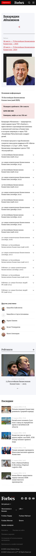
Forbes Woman (7, 520)
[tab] (17, 388)
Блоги (21, 520)
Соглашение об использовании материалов (11, 539)
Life (20, 509)
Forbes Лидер (6, 516)
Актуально (5, 504)
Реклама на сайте (18, 530)
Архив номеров (7, 525)
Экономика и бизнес (6, 510)
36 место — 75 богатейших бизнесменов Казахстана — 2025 (19, 42)
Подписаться (6, 2)
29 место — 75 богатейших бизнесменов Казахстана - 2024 (19, 48)
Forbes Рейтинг (25, 516)
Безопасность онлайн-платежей (12, 544)
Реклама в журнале (7, 534)
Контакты (4, 530)
